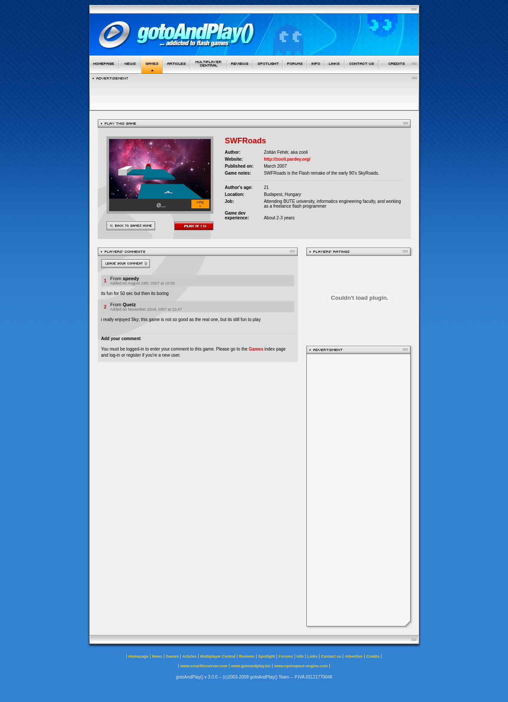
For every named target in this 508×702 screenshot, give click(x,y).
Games (256, 349)
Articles (189, 656)
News (157, 656)
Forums (286, 656)
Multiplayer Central (218, 656)
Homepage (138, 656)
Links (312, 656)
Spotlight (266, 656)
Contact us (331, 656)
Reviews (247, 656)
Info (300, 656)
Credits (373, 656)
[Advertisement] (358, 490)
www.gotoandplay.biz (251, 666)
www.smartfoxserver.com (204, 666)
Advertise (353, 656)
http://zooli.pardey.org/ (287, 159)
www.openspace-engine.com (301, 666)
